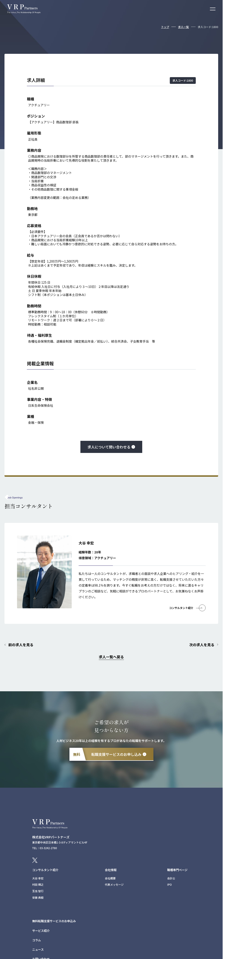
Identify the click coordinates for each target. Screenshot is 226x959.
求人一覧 (183, 27)
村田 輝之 (38, 884)
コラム (36, 940)
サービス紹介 (41, 931)
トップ (165, 27)
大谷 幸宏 (38, 878)
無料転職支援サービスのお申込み (54, 921)
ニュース (38, 949)
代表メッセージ (114, 884)
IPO (169, 884)
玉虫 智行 (38, 891)
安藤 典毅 (38, 897)
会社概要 (110, 878)
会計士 (171, 878)
